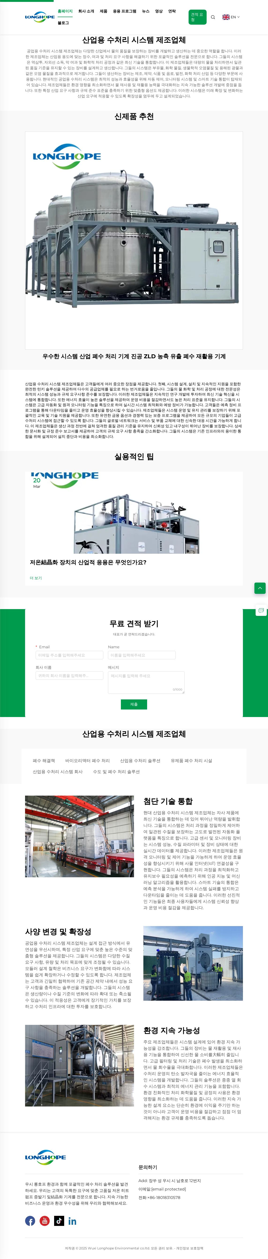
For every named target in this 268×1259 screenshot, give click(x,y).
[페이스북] (30, 1221)
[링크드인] (72, 1221)
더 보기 (36, 578)
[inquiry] (261, 610)
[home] (40, 17)
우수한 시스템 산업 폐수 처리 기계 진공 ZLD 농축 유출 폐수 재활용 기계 (134, 356)
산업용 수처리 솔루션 (140, 760)
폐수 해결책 (44, 760)
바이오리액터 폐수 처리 (87, 760)
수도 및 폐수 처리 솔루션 (116, 771)
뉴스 (145, 11)
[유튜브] (45, 1221)
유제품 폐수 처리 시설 (191, 760)
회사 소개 (86, 11)
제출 (134, 704)
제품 (103, 11)
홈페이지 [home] (65, 11)
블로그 (63, 23)
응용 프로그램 (124, 11)
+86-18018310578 (163, 1197)
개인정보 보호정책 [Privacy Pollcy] (189, 1248)
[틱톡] (59, 1221)
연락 (172, 11)
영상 (159, 11)
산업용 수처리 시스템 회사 (58, 771)
